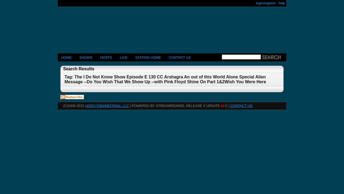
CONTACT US (180, 58)
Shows (85, 58)
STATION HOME (148, 58)
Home (66, 58)
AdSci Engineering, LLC (107, 106)
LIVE (123, 58)
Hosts (106, 58)
